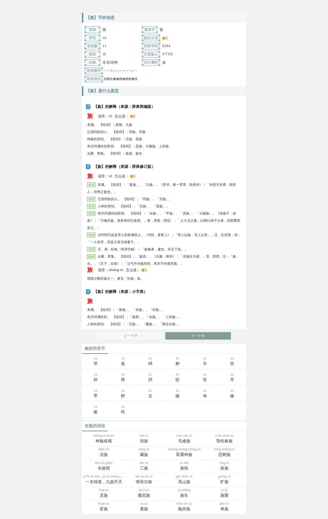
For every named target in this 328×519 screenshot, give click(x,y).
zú (95, 362)
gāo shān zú (184, 480)
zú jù (224, 493)
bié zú (144, 439)
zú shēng (184, 493)
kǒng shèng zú (224, 452)
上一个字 (130, 336)
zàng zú (144, 452)
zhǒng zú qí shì (104, 439)
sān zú (144, 466)
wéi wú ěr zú (144, 480)
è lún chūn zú (224, 439)
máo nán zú (184, 439)
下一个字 (198, 336)
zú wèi (184, 466)
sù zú (144, 507)
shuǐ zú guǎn (104, 466)
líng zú (104, 493)
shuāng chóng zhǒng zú (184, 452)
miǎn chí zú (184, 507)
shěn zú (104, 452)
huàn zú (104, 507)
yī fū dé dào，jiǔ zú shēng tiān (104, 480)
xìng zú (224, 466)
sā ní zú (144, 493)
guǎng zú (224, 480)
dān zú (224, 507)
